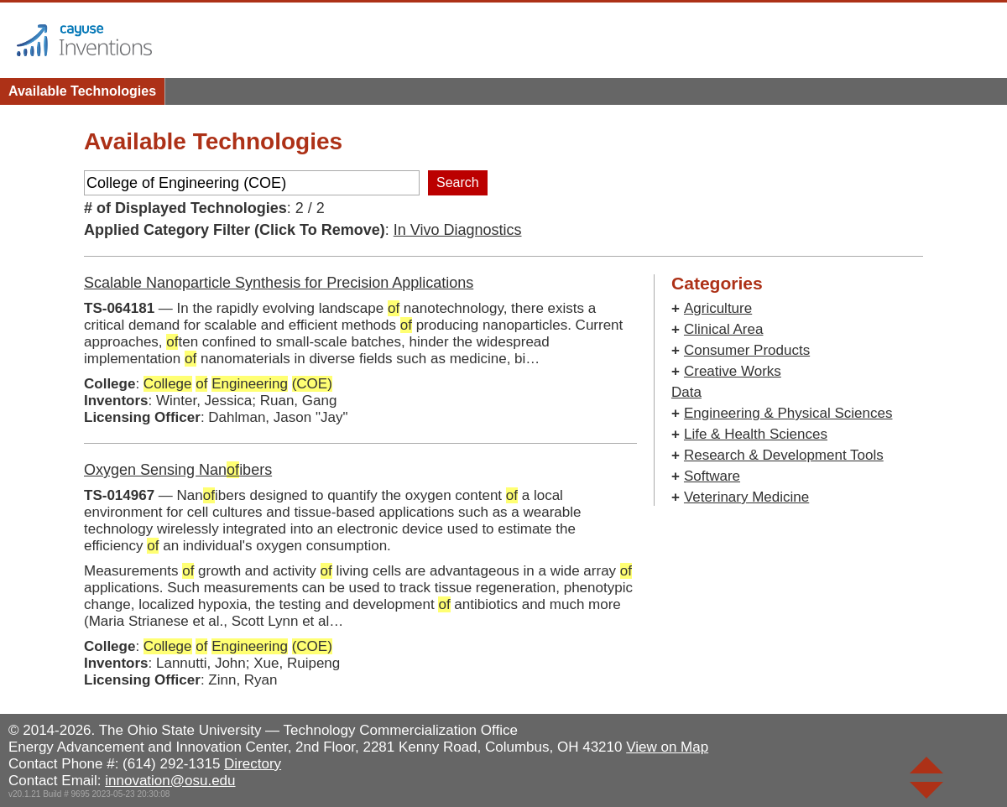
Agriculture (718, 308)
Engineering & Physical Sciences (788, 413)
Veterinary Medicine (746, 497)
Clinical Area (724, 329)
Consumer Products (747, 350)
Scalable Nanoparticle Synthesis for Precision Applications (278, 282)
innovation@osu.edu (170, 781)
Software (712, 476)
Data (686, 392)
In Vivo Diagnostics (458, 229)
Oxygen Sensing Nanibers (178, 469)
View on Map (667, 747)
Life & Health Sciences (755, 434)
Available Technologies (82, 91)
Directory (252, 764)
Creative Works (732, 371)
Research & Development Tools (784, 455)
